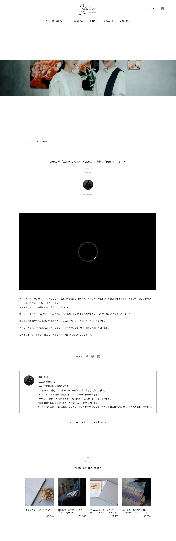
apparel (78, 20)
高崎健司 (89, 194)
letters (108, 20)
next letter (98, 422)
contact (125, 20)
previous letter (80, 422)
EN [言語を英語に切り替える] (154, 9)
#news (88, 172)
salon (94, 20)
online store (54, 20)
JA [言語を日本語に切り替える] (148, 9)
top (26, 141)
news (45, 141)
